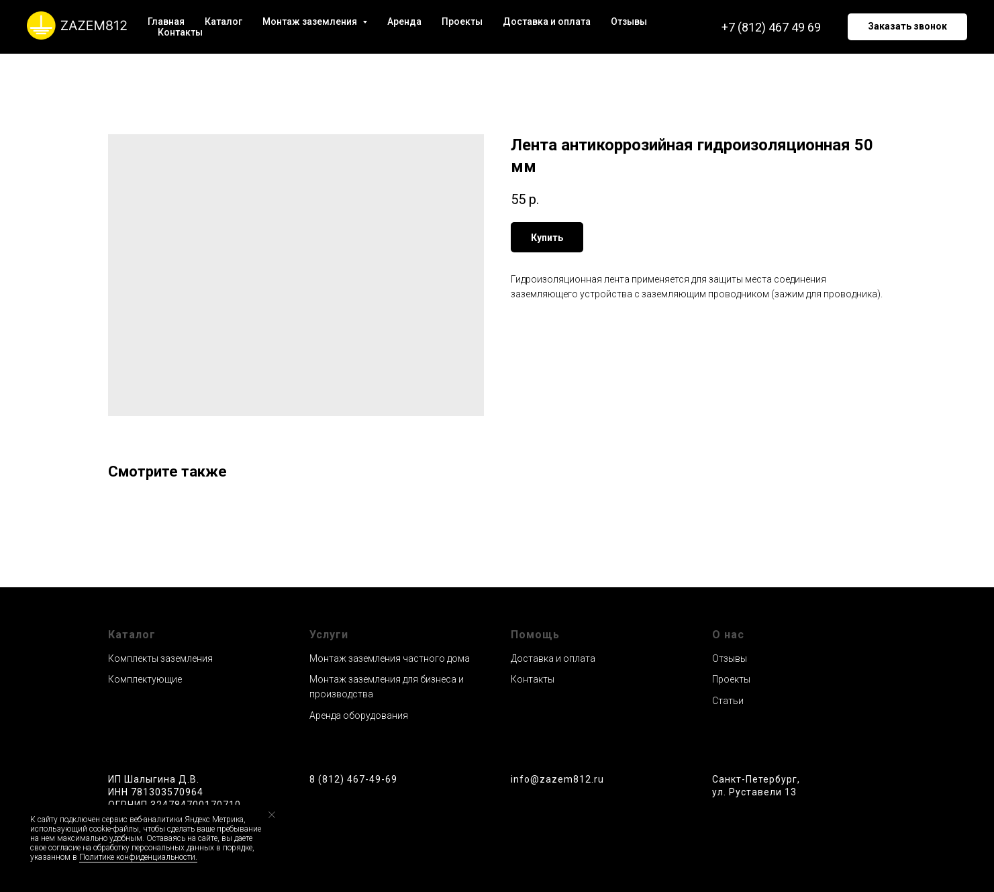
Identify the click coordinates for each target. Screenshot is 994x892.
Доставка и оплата (547, 21)
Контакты (180, 32)
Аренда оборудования (358, 715)
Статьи (728, 700)
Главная (166, 21)
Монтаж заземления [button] (310, 21)
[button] (907, 26)
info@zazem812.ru (557, 779)
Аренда (404, 21)
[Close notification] (272, 815)
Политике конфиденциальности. (138, 857)
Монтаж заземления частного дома (389, 658)
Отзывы (629, 21)
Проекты (462, 21)
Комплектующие (145, 679)
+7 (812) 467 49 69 (771, 27)
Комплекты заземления (160, 658)
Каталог (223, 21)
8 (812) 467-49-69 (353, 779)
